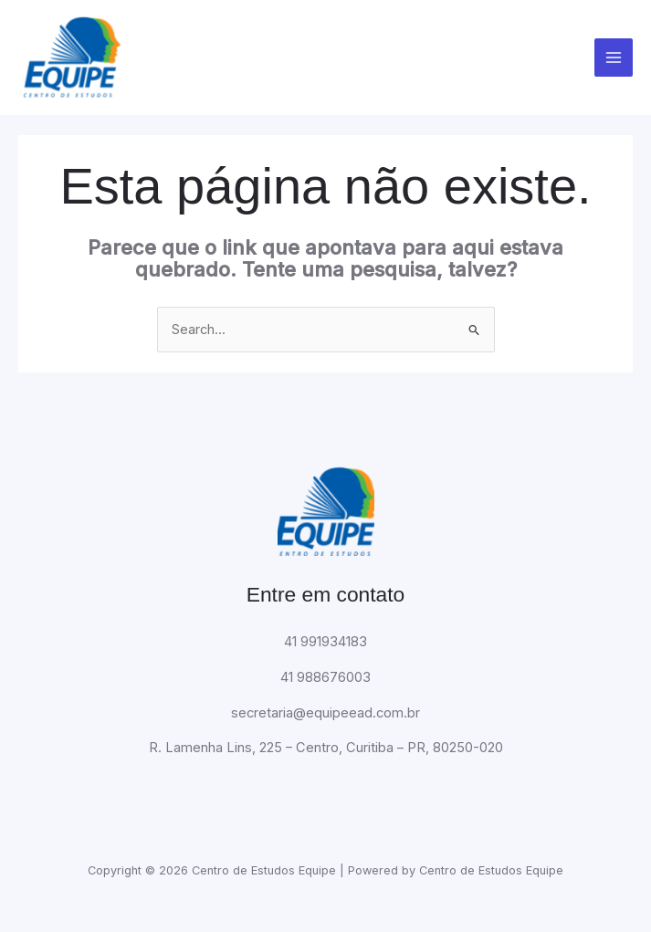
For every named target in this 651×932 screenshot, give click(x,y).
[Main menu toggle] (613, 58)
